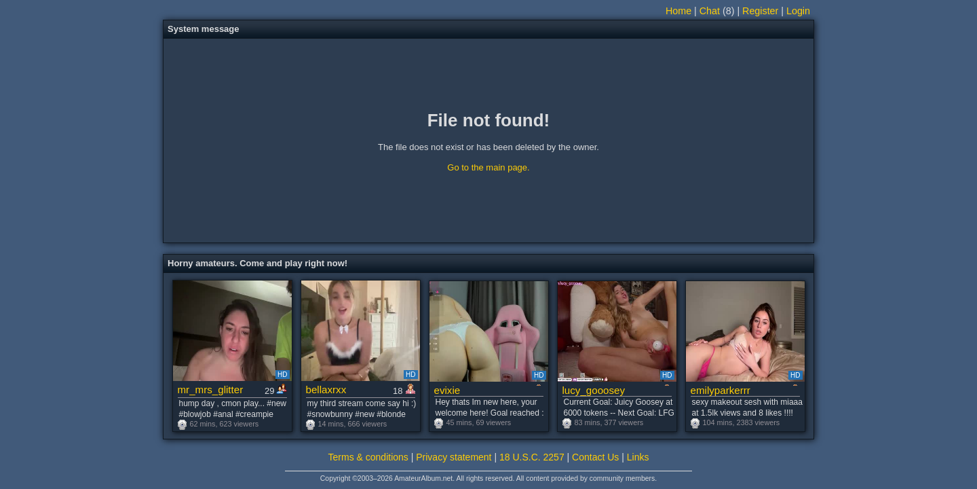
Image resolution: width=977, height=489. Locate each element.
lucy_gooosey (594, 390)
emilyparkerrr (720, 390)
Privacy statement (453, 457)
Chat (710, 10)
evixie (447, 390)
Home (678, 10)
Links (638, 457)
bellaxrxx (326, 389)
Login (798, 10)
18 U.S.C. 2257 (531, 457)
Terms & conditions (368, 457)
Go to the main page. (488, 167)
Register (760, 10)
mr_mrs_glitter (211, 389)
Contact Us (595, 457)
